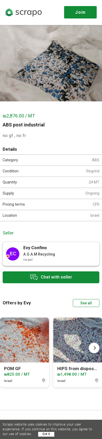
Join (80, 12)
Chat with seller (51, 277)
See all (86, 303)
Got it (46, 434)
